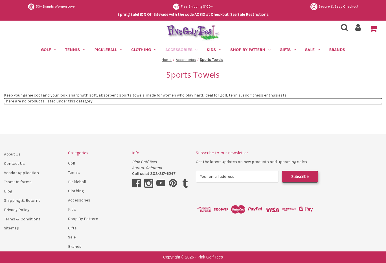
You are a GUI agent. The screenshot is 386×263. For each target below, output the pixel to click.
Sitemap (11, 228)
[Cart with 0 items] (373, 29)
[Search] (343, 29)
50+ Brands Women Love (51, 6)
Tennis (75, 49)
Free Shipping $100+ (193, 6)
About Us (12, 154)
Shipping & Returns (22, 200)
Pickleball (108, 49)
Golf (48, 49)
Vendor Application (21, 172)
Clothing (143, 49)
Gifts (288, 49)
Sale (312, 49)
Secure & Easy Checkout (334, 6)
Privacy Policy (16, 209)
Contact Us (14, 163)
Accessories (181, 49)
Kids (214, 49)
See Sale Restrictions (249, 14)
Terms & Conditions (22, 219)
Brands (337, 49)
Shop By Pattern (250, 49)
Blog (8, 191)
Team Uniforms (18, 181)
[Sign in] (358, 29)
